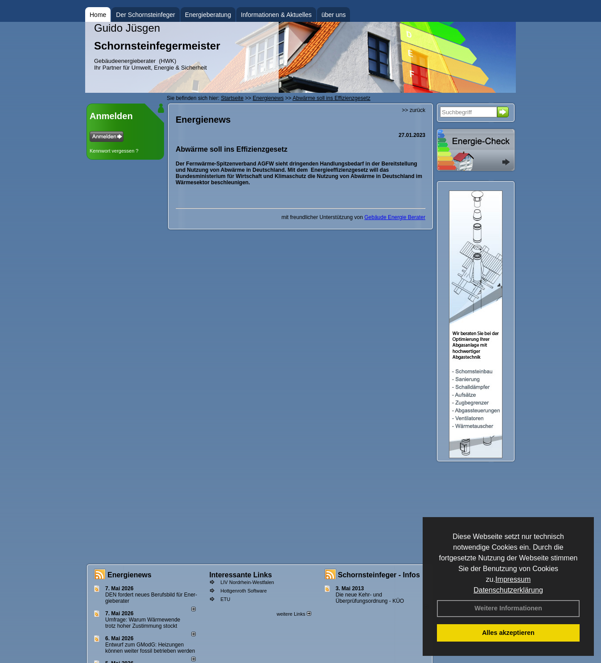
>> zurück (413, 110)
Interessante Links (240, 575)
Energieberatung (208, 14)
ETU (225, 599)
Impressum (513, 579)
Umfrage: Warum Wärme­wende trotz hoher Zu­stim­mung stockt (142, 623)
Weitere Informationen (508, 608)
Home (98, 14)
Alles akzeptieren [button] (508, 632)
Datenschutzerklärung (508, 590)
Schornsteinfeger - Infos (379, 575)
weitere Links (293, 614)
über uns (333, 14)
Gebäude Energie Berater (394, 217)
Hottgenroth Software (243, 590)
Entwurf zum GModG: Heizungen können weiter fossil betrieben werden (150, 648)
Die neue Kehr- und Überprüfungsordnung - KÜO (370, 598)
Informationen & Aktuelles (276, 14)
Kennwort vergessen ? (114, 150)
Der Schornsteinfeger (145, 14)
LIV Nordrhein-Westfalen (247, 582)
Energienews (129, 575)
